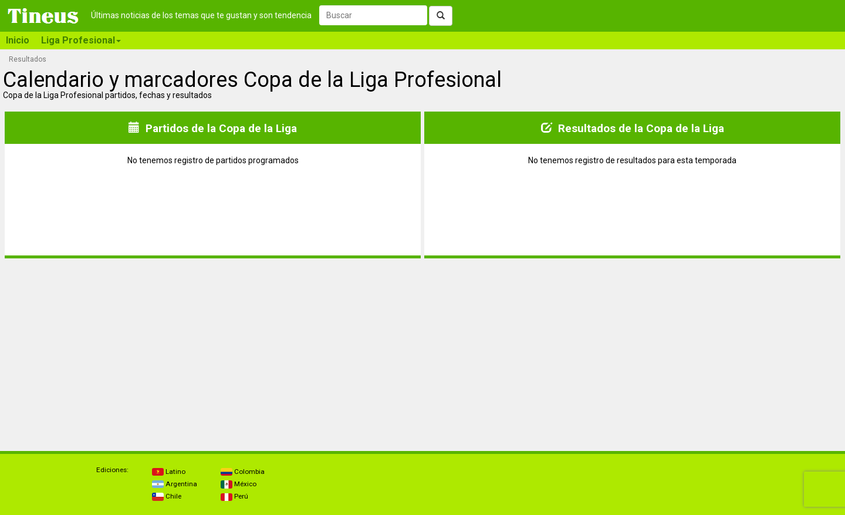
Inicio (17, 40)
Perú (234, 496)
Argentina (174, 484)
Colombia (243, 471)
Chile (166, 496)
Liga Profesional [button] (81, 40)
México (238, 484)
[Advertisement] (108, 350)
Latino (168, 471)
